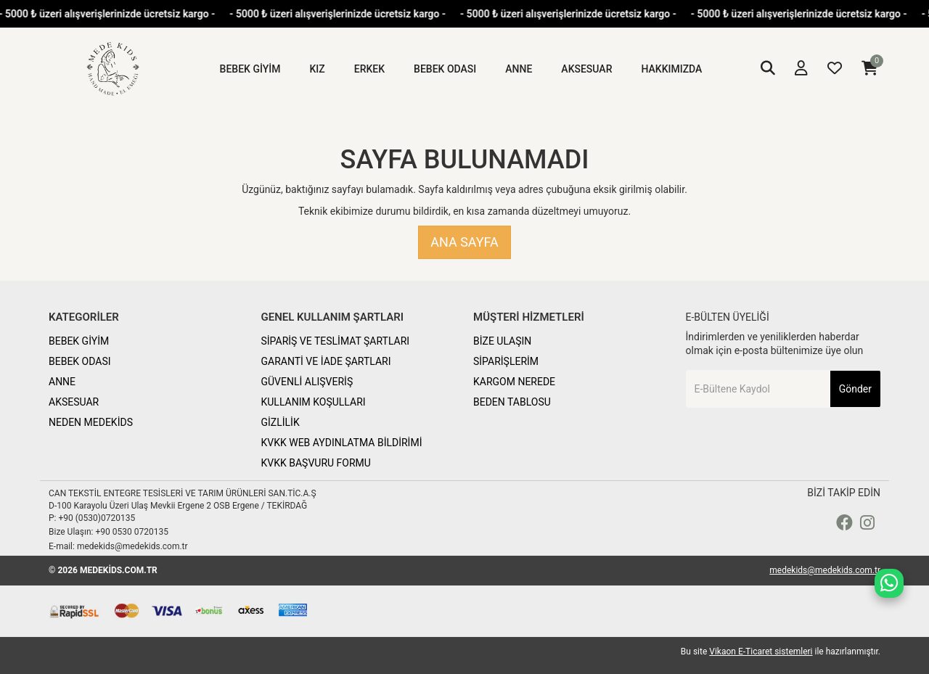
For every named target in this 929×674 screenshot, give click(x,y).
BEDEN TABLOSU (512, 402)
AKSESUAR (74, 402)
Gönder (855, 389)
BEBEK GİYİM (79, 341)
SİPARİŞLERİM (506, 361)
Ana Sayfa (464, 242)
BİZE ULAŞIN (502, 341)
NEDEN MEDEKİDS (91, 422)
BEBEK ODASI (80, 361)
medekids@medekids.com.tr (824, 570)
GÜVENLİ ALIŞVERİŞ (307, 381)
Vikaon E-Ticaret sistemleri (760, 651)
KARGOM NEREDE (514, 381)
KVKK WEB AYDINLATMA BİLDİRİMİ (341, 442)
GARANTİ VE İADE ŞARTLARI (326, 361)
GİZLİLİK (280, 422)
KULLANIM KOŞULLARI (313, 402)
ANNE (62, 381)
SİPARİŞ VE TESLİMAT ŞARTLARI (335, 341)
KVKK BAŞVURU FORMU (316, 463)
